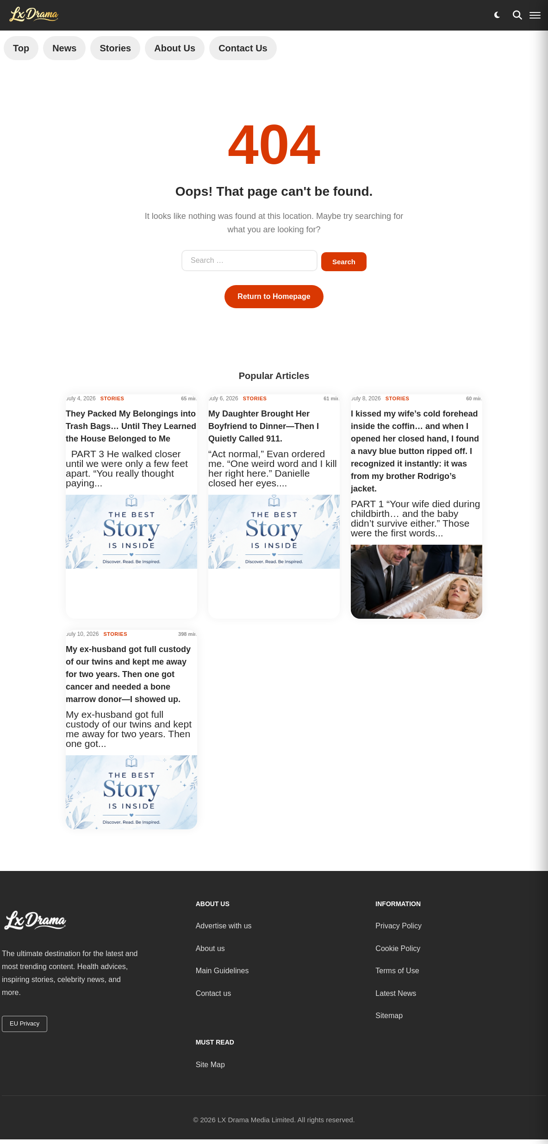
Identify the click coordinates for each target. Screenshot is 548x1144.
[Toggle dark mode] (497, 15)
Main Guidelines (222, 971)
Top (21, 48)
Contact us (213, 993)
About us (210, 948)
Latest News (395, 993)
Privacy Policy (398, 926)
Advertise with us (224, 926)
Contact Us (243, 48)
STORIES (112, 398)
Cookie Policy (397, 948)
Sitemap (389, 1016)
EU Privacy (24, 1023)
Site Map (210, 1065)
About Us (174, 48)
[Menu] (535, 15)
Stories (115, 48)
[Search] (517, 15)
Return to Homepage (273, 296)
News (64, 48)
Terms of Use (397, 971)
